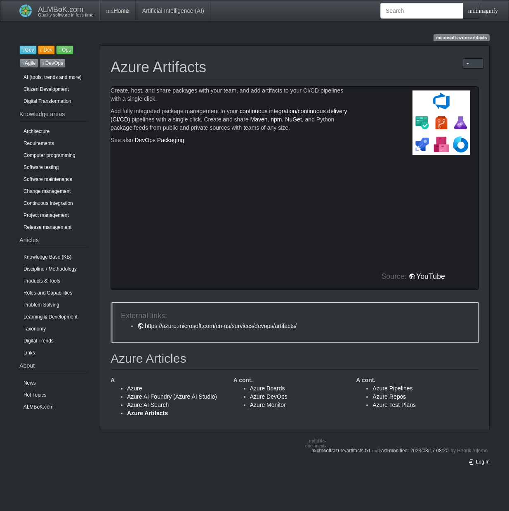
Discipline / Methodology (50, 269)
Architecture (36, 131)
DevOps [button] (52, 63)
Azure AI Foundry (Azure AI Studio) (172, 396)
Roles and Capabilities (48, 293)
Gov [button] (28, 50)
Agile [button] (29, 63)
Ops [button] (65, 50)
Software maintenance (48, 179)
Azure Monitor (268, 405)
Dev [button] (46, 50)
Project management (46, 215)
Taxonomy (35, 329)
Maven (258, 119)
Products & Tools (42, 281)
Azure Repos (389, 396)
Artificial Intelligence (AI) (173, 10)
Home (117, 11)
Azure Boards (267, 388)
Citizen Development (46, 89)
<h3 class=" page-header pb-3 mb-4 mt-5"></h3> (244, 208)
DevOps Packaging (159, 140)
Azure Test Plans (394, 405)
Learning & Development (51, 317)
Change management (47, 191)
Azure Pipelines (392, 388)
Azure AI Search (148, 405)
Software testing (41, 167)
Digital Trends (39, 341)
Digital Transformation (47, 101)
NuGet (293, 119)
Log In (479, 462)
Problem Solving (41, 305)
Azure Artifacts (147, 413)
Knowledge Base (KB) (47, 257)
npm (276, 119)
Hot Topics (35, 395)
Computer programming (49, 155)
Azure (134, 388)
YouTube (430, 276)
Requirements (39, 143)
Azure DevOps (268, 396)
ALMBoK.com (39, 407)
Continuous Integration (48, 203)
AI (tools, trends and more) (53, 77)
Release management (47, 227)
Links (29, 353)
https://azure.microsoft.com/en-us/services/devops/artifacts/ (221, 326)
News (30, 383)
